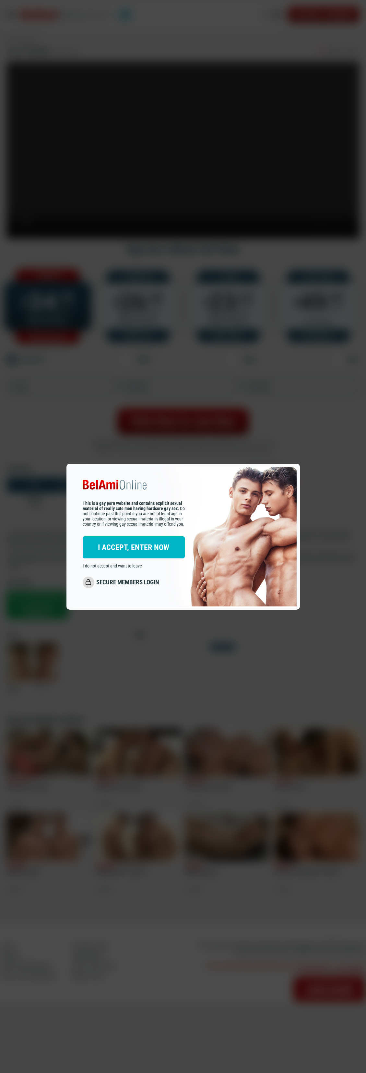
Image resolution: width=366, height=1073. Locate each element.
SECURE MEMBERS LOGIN (127, 582)
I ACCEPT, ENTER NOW (133, 547)
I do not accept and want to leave (112, 565)
